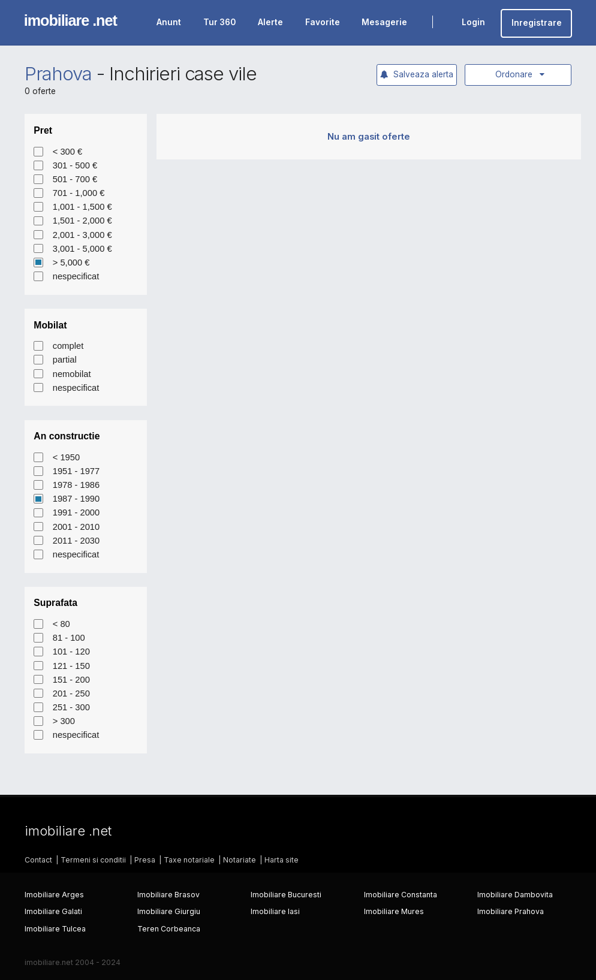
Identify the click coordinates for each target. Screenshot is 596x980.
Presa (144, 859)
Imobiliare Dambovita (515, 894)
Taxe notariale (189, 859)
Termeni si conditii (93, 859)
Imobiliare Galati (53, 911)
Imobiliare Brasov (168, 894)
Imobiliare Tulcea (55, 928)
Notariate (239, 859)
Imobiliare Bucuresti (286, 894)
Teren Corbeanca (168, 928)
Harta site (281, 859)
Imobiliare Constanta (400, 894)
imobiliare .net (70, 20)
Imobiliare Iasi (275, 911)
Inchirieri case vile (183, 73)
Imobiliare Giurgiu (168, 911)
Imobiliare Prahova (510, 911)
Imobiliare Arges (54, 894)
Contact (38, 859)
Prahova (58, 73)
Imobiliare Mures (394, 911)
